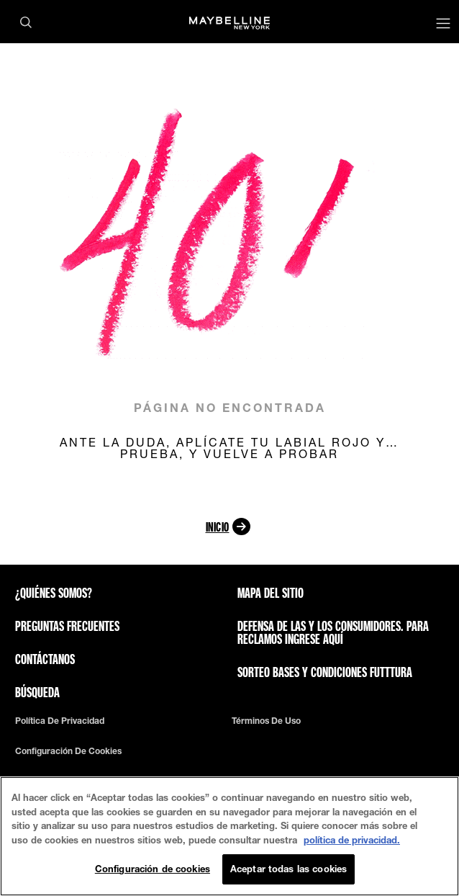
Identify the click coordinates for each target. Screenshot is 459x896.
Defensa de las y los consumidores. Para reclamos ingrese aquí (333, 632)
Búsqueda (37, 692)
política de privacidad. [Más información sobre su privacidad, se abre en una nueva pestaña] (352, 840)
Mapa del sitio (270, 592)
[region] (229, 836)
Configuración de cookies (68, 751)
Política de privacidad (59, 721)
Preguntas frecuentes (67, 625)
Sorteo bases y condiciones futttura (324, 672)
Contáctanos (45, 659)
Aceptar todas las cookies (288, 868)
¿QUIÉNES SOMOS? (53, 592)
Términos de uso (266, 721)
